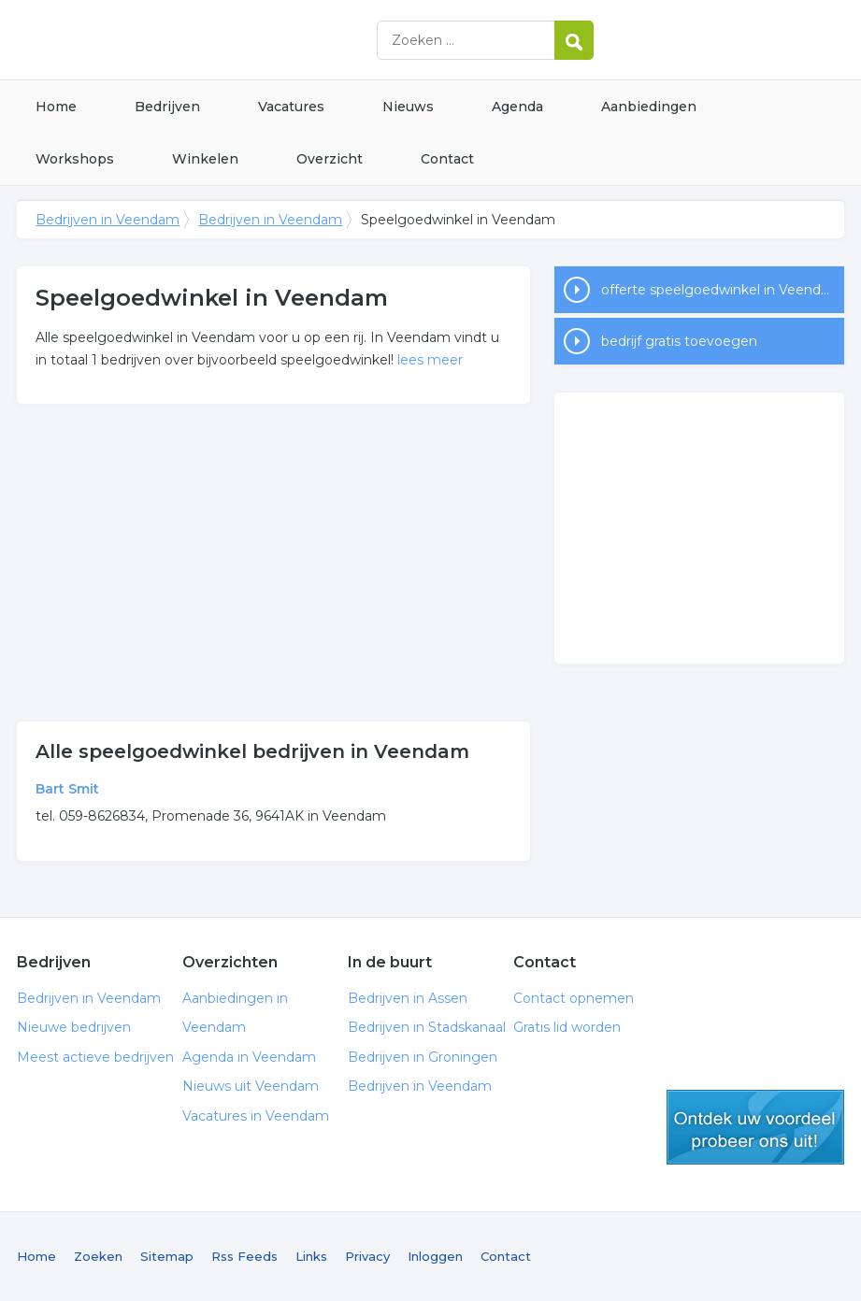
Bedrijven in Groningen (422, 1057)
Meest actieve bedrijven (95, 1057)
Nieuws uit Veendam (250, 1086)
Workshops (75, 158)
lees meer (430, 359)
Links (311, 1256)
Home (56, 106)
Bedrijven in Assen (407, 998)
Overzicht (329, 158)
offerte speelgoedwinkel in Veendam (721, 289)
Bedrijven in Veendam (250, 40)
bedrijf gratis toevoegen (679, 341)
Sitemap (167, 1256)
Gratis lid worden (567, 1027)
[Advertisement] (274, 562)
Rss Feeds (244, 1256)
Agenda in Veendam (249, 1057)
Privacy (367, 1256)
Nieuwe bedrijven (74, 1027)
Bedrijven (167, 106)
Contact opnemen (573, 998)
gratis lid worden (755, 1127)
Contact (447, 158)
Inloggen (435, 1256)
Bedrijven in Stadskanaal (427, 1027)
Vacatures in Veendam (255, 1116)
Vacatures (291, 106)
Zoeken (98, 1256)
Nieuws (408, 106)
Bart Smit (67, 788)
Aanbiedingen (648, 106)
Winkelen (205, 158)
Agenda (517, 106)
